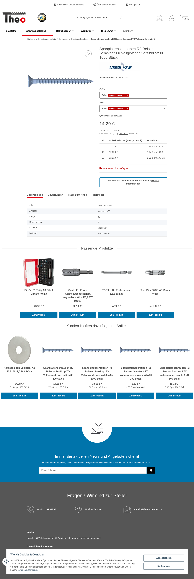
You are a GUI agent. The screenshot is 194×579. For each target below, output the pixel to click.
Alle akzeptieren (163, 558)
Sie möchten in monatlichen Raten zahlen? (133, 182)
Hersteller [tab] (98, 195)
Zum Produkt (38, 315)
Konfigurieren (163, 566)
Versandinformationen (91, 538)
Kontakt (31, 538)
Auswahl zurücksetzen (111, 116)
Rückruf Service (93, 509)
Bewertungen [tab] (55, 195)
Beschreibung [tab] (35, 195)
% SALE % (128, 31)
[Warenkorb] (185, 18)
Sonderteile (63, 538)
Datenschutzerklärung (29, 570)
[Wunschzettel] (172, 17)
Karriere (75, 538)
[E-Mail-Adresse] (93, 470)
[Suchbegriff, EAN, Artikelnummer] (96, 17)
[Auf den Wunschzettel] (88, 53)
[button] (159, 17)
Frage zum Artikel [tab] (78, 195)
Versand (123, 133)
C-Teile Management (46, 538)
